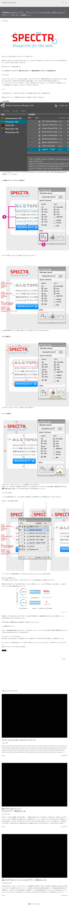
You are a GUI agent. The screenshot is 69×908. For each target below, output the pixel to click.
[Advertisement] (34, 675)
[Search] (63, 2)
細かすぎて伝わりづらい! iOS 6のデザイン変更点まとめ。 (25, 880)
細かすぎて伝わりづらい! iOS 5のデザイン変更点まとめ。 (14, 810)
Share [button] (63, 659)
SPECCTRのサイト (18, 172)
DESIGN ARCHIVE (9, 2)
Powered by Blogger (34, 904)
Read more (64, 755)
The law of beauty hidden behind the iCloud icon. (19, 740)
